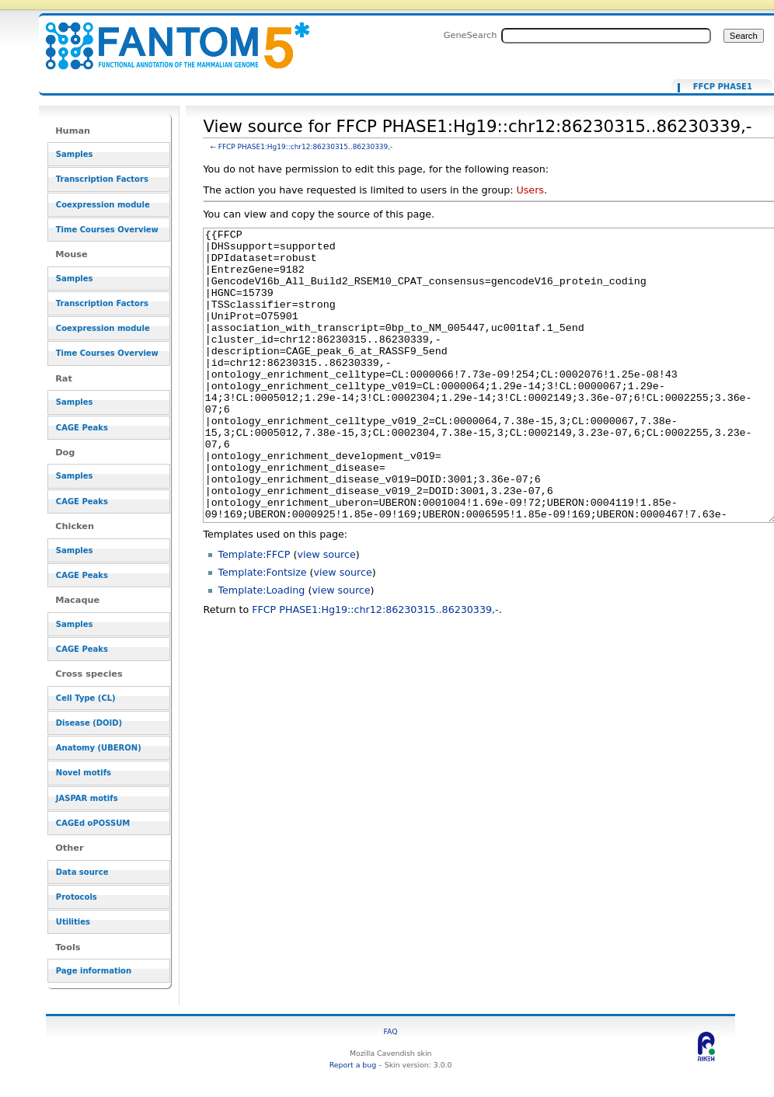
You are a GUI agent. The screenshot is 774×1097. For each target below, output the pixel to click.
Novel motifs (83, 772)
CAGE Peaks (82, 427)
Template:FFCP (254, 612)
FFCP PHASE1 (722, 87)
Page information (93, 970)
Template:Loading (261, 648)
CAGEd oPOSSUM (93, 823)
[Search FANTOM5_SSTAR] (606, 36)
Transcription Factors (102, 179)
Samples (74, 154)
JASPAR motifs (87, 798)
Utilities (73, 922)
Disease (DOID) (89, 723)
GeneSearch (470, 35)
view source (326, 612)
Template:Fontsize (262, 630)
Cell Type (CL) (86, 698)
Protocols (76, 897)
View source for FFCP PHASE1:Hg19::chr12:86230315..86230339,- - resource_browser (168, 36)
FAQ (391, 1031)
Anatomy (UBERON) (98, 748)
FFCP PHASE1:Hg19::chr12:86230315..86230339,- (305, 147)
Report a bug (352, 1064)
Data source (82, 872)
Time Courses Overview (107, 229)
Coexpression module (103, 204)
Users (529, 190)
